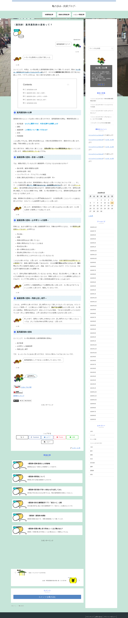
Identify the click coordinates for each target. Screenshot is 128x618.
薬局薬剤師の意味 (32, 103)
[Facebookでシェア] (30, 437)
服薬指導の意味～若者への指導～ (36, 93)
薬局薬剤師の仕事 (32, 89)
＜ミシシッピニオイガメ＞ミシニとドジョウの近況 (101, 105)
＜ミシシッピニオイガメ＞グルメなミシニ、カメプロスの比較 (101, 118)
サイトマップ (89, 612)
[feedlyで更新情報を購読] (101, 84)
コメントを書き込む (47, 592)
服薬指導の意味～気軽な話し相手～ (37, 99)
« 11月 (91, 216)
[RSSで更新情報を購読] (104, 84)
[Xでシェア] (18, 437)
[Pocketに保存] (52, 437)
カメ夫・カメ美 (101, 68)
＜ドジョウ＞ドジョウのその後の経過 (100, 123)
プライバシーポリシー (110, 612)
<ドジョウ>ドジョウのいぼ (96, 135)
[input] (101, 48)
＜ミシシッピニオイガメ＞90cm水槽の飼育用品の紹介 (101, 99)
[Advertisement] (47, 418)
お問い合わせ (98, 612)
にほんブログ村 (22, 387)
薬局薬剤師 (28, 400)
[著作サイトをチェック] (99, 84)
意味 (21, 400)
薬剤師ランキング (18, 395)
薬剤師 (16, 400)
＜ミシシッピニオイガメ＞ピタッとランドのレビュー (101, 111)
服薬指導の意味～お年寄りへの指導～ (37, 96)
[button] (75, 437)
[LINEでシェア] (64, 437)
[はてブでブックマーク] (41, 437)
